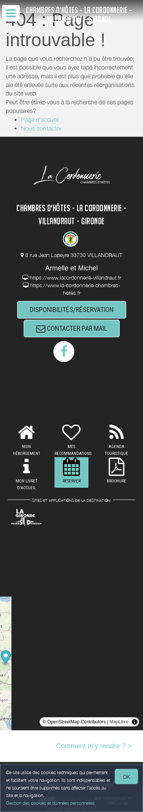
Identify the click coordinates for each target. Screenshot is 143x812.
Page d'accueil (40, 119)
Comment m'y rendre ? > (94, 746)
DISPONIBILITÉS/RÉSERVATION (72, 310)
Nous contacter (41, 128)
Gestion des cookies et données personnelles (50, 803)
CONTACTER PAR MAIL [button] (71, 328)
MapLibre (119, 722)
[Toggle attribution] (134, 721)
